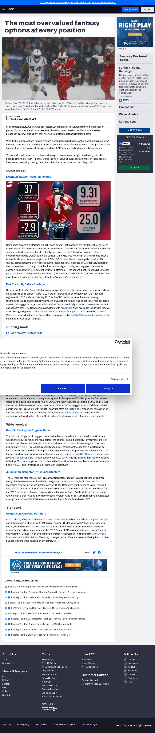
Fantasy (6, 684)
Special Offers (88, 663)
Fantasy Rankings (50, 689)
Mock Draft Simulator (52, 697)
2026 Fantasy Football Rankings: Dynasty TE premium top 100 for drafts (42, 608)
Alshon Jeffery (30, 537)
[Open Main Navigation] (3, 9)
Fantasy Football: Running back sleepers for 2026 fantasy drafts (39, 624)
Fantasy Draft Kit (50, 685)
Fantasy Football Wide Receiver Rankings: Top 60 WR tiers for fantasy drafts (45, 619)
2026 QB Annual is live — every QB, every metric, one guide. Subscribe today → (78, 2)
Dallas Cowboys (34, 284)
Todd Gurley (47, 443)
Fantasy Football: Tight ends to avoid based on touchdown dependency (41, 587)
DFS (4, 688)
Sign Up (134, 168)
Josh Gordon (98, 533)
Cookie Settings (89, 725)
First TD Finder (49, 663)
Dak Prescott (14, 284)
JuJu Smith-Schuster (19, 472)
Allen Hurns (66, 308)
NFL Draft (7, 695)
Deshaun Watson (17, 176)
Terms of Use (40, 725)
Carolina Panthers (34, 513)
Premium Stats (49, 674)
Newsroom (7, 663)
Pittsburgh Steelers (47, 472)
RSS (130, 682)
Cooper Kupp (22, 457)
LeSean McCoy (15, 333)
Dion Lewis (11, 537)
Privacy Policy (22, 725)
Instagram (133, 663)
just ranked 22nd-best (72, 412)
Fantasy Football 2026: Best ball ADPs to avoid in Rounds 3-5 (38, 635)
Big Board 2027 (49, 693)
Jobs (4, 659)
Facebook (133, 671)
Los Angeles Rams (38, 430)
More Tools (135, 130)
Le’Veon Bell (26, 499)
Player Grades (48, 671)
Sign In (147, 9)
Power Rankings (49, 678)
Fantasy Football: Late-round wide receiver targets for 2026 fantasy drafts (42, 603)
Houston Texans (40, 176)
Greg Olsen (13, 513)
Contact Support (90, 680)
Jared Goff (80, 454)
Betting (6, 680)
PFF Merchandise (90, 667)
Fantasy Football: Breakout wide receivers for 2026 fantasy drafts (38, 613)
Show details (129, 379)
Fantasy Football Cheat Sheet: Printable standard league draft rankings (42, 597)
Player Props (48, 659)
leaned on (91, 454)
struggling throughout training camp (87, 315)
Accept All (120, 388)
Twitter (131, 659)
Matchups (47, 682)
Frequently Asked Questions (95, 684)
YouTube (132, 667)
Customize (77, 388)
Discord (131, 674)
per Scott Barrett (15, 273)
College (6, 691)
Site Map (6, 725)
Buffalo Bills (34, 333)
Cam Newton (60, 519)
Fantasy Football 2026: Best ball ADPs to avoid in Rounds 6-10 (38, 629)
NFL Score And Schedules (54, 667)
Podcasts (133, 678)
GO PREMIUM (130, 9)
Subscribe (86, 659)
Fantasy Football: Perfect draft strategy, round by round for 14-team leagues (45, 592)
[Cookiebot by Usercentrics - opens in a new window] (129, 342)
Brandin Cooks (15, 430)
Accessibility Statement (64, 725)
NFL (4, 676)
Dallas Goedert (40, 311)
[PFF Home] (11, 9)
